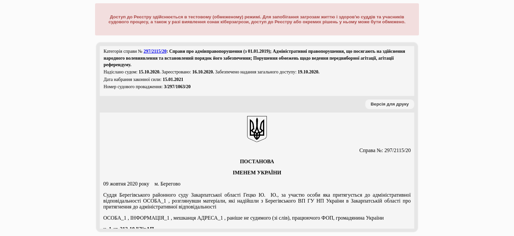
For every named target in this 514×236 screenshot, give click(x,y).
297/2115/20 (155, 51)
